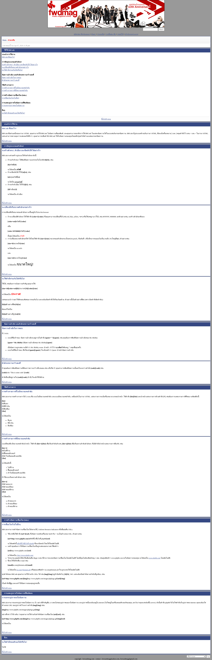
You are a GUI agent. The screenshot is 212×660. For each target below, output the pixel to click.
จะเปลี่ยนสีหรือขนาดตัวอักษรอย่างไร (15, 67)
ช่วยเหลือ (100, 34)
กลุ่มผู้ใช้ (120, 34)
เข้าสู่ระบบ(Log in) (131, 34)
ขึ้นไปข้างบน (106, 119)
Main (4, 40)
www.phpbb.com (154, 558)
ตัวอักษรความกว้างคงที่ (10, 80)
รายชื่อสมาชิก (111, 34)
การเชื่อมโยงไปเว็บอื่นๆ (10, 98)
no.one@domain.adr (24, 570)
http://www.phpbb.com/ (25, 555)
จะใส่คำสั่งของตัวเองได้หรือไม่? (13, 113)
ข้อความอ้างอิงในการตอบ (11, 78)
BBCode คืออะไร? (8, 57)
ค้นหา (93, 34)
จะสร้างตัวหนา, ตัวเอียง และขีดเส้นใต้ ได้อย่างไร (20, 65)
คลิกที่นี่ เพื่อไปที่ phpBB (25, 544)
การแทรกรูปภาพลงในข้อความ (13, 105)
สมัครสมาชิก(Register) (82, 34)
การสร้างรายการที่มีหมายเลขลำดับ (15, 90)
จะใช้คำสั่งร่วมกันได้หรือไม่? (12, 70)
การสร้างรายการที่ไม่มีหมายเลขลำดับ (16, 88)
